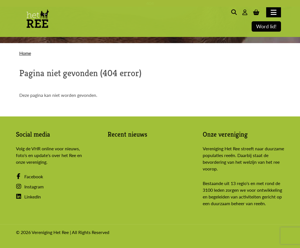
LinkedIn (28, 196)
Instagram (30, 186)
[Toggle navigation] (273, 12)
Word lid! (266, 26)
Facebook (29, 176)
